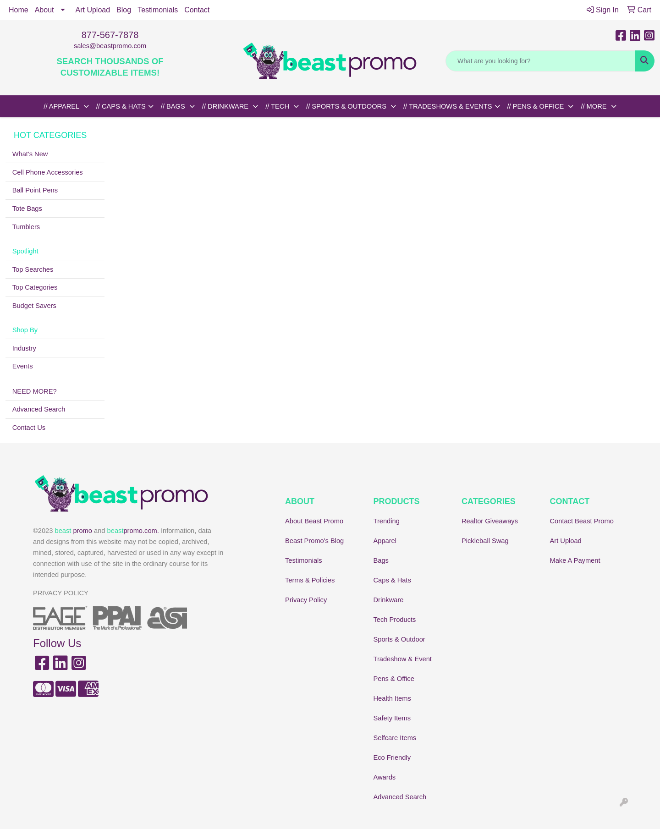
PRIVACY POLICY (60, 593)
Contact (196, 10)
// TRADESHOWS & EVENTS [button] (447, 106)
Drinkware (389, 600)
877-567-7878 (110, 35)
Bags (381, 560)
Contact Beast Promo (582, 521)
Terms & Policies (310, 580)
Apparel (385, 540)
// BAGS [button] (174, 106)
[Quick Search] (540, 60)
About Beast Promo (314, 521)
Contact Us (29, 427)
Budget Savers (34, 305)
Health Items (392, 698)
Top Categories (35, 287)
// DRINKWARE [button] (226, 106)
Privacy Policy (306, 600)
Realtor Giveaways (490, 521)
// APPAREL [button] (62, 106)
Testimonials (158, 10)
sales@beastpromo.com (110, 45)
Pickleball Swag (485, 540)
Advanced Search (39, 409)
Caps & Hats (392, 580)
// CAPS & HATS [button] (121, 106)
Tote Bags (27, 208)
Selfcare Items (395, 737)
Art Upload (93, 10)
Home (18, 10)
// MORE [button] (594, 106)
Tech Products (395, 619)
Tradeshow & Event (403, 659)
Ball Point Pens (35, 190)
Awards (385, 777)
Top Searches (33, 269)
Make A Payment (575, 560)
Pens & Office (394, 678)
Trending (387, 521)
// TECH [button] (278, 106)
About (44, 10)
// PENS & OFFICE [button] (536, 106)
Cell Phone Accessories (47, 172)
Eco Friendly (392, 757)
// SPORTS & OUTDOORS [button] (347, 106)
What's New (30, 154)
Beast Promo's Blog (314, 540)
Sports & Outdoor (399, 639)
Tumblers (26, 227)
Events (22, 366)
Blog (123, 10)
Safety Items (392, 718)
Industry (24, 348)
